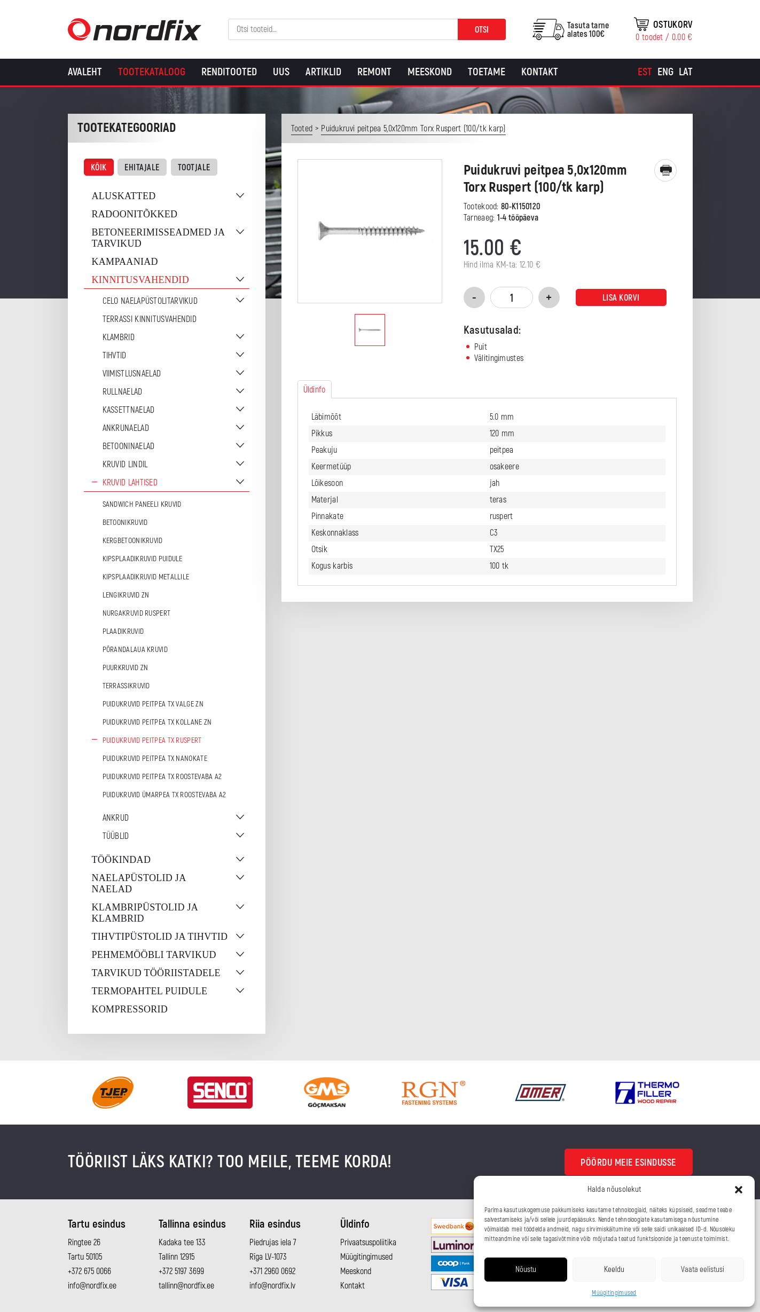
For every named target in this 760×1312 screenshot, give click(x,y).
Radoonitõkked (135, 214)
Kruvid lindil (125, 464)
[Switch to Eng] (665, 72)
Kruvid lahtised (130, 482)
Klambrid (119, 337)
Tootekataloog (151, 71)
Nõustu (525, 1269)
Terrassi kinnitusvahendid (150, 319)
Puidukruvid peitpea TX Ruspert (152, 740)
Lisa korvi (621, 298)
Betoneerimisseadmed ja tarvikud (158, 238)
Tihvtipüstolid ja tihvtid (160, 936)
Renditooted (229, 71)
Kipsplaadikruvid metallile (146, 577)
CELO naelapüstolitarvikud (150, 301)
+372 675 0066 (89, 1271)
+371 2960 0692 (272, 1271)
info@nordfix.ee (92, 1285)
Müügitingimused (614, 1293)
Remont (374, 71)
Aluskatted (124, 196)
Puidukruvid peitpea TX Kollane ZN (157, 722)
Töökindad (121, 859)
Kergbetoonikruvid (133, 540)
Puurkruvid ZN (125, 667)
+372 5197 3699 (181, 1271)
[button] (738, 1189)
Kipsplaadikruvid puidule (143, 558)
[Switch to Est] (645, 72)
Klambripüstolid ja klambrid (145, 913)
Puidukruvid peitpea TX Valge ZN (153, 704)
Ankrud (116, 818)
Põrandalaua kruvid (135, 649)
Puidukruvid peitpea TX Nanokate (155, 758)
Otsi (482, 30)
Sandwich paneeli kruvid (142, 504)
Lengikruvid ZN (126, 595)
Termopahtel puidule (150, 991)
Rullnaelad (123, 392)
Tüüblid (116, 836)
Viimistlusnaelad (132, 373)
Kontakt (539, 71)
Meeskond (430, 71)
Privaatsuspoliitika (368, 1242)
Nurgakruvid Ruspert (137, 613)
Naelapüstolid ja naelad (139, 883)
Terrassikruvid (126, 685)
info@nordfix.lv (272, 1285)
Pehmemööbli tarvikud (154, 954)
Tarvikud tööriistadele (156, 973)
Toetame (486, 71)
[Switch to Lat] (686, 72)
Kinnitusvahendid (140, 279)
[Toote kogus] (511, 297)
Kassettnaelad (129, 410)
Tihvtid (115, 355)
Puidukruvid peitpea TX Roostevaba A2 (162, 776)
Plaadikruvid (123, 631)
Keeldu (614, 1269)
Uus (281, 71)
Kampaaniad (125, 261)
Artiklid (323, 71)
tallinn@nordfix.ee (186, 1285)
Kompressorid (130, 1009)
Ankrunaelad (126, 428)
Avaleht (85, 71)
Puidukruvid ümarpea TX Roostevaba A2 (164, 794)
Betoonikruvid (125, 522)
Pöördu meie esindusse (628, 1163)
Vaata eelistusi (702, 1269)
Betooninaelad (129, 446)
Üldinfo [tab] (314, 389)
